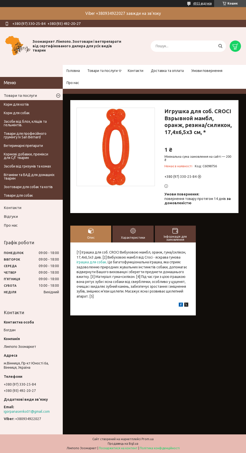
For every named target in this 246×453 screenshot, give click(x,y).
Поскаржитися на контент (118, 448)
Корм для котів (16, 104)
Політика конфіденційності (160, 448)
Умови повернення (206, 71)
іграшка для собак (91, 262)
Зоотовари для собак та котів (28, 187)
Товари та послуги (102, 71)
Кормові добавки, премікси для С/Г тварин (26, 156)
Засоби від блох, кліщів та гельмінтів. (25, 123)
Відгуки (11, 216)
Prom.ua (148, 439)
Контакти (135, 71)
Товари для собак (18, 195)
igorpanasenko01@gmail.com (27, 411)
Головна (73, 71)
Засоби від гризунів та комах (27, 166)
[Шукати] (220, 46)
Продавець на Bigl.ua (123, 443)
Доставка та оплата (167, 71)
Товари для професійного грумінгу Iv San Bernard (25, 135)
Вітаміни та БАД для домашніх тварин (29, 176)
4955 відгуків (202, 3)
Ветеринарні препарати (23, 146)
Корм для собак (17, 113)
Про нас (73, 83)
